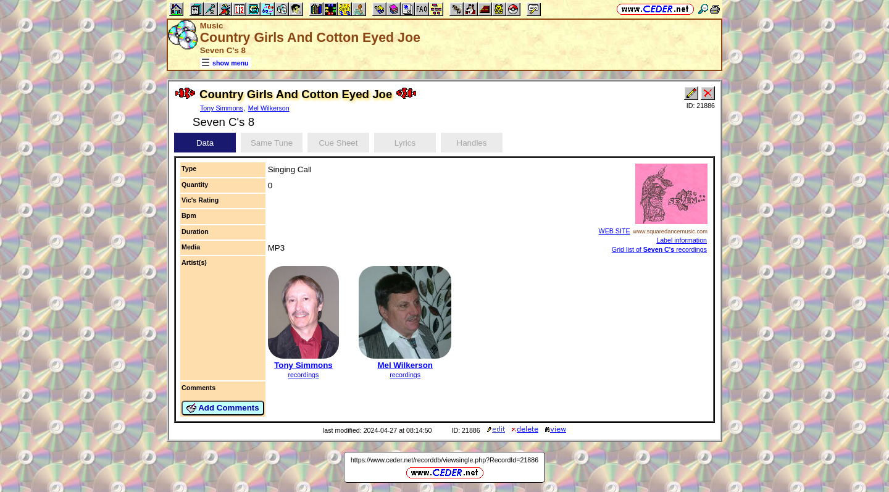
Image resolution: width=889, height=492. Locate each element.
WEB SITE (614, 231)
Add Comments (222, 408)
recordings (303, 374)
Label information (681, 240)
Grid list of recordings (659, 249)
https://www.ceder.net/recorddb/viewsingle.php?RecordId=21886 (444, 460)
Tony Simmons (221, 108)
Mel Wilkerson (269, 108)
